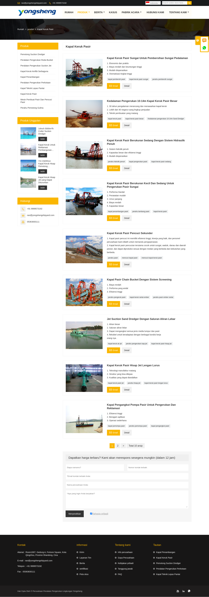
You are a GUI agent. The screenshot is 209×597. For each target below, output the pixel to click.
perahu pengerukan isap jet (136, 344)
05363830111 (33, 222)
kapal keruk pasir (114, 119)
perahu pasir (113, 258)
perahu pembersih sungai (162, 79)
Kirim (82, 552)
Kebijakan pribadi (125, 563)
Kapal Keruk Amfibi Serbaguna (34, 71)
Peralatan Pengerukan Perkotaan (35, 83)
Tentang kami (179, 12)
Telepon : (21, 566)
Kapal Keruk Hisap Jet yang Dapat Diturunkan (46, 180)
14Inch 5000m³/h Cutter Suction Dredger (46, 131)
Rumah (69, 12)
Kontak (21, 545)
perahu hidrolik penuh (116, 162)
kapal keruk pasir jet (116, 383)
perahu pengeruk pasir (117, 297)
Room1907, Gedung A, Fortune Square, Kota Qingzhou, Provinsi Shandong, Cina (46, 553)
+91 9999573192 (59, 3)
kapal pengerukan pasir (138, 162)
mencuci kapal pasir (129, 258)
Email (113, 85)
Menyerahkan (75, 514)
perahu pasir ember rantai (163, 297)
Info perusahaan (125, 552)
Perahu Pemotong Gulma (31, 108)
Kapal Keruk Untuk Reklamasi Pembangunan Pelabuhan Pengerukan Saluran (46, 147)
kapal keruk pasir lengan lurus (156, 383)
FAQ (120, 574)
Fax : (19, 572)
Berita (99, 12)
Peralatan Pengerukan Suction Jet (35, 66)
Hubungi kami (155, 12)
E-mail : (20, 561)
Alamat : (21, 552)
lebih (42, 139)
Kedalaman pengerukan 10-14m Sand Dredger (166, 119)
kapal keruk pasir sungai (138, 79)
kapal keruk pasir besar (135, 119)
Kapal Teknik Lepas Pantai (32, 88)
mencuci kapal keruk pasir (152, 258)
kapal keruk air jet (115, 344)
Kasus (113, 12)
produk (84, 12)
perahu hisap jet (134, 383)
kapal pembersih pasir (116, 79)
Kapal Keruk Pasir (28, 94)
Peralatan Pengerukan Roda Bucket (36, 60)
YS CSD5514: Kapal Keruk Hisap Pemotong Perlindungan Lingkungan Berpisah (46, 164)
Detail (126, 86)
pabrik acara (132, 12)
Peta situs (84, 574)
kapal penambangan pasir (118, 212)
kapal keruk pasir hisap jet (161, 344)
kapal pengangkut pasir (160, 426)
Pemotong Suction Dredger (32, 54)
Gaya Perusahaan (126, 558)
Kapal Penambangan (29, 77)
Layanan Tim (85, 558)
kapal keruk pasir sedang (161, 162)
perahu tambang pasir (140, 212)
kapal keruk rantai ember (139, 297)
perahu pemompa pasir (138, 426)
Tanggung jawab (125, 569)
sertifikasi (84, 569)
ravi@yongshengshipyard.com (34, 3)
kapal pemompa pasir (116, 426)
